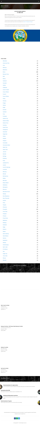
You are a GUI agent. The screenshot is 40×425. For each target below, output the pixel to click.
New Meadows (6, 196)
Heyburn (4, 140)
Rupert (4, 231)
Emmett (4, 109)
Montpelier (5, 187)
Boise (4, 72)
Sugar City (5, 253)
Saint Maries (5, 235)
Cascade (5, 83)
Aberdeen (5, 60)
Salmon (4, 238)
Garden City (5, 118)
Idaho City (5, 147)
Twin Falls (5, 255)
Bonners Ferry (6, 74)
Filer (4, 114)
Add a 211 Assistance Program (28, 21)
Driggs (4, 103)
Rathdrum (5, 220)
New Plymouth (6, 198)
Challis (4, 85)
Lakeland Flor (6, 162)
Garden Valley (6, 120)
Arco (4, 65)
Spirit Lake (5, 247)
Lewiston (5, 169)
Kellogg (4, 156)
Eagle (4, 107)
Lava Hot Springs (6, 167)
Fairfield (4, 111)
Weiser (4, 258)
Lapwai (4, 165)
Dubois (4, 105)
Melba (4, 178)
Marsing (4, 171)
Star (4, 251)
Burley (4, 78)
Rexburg (4, 222)
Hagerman (5, 134)
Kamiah (4, 154)
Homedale (5, 142)
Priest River (5, 218)
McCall (4, 173)
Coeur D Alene (6, 89)
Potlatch (5, 213)
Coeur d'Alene (6, 91)
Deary (4, 98)
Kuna (4, 160)
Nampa (4, 193)
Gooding (4, 125)
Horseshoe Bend (6, 145)
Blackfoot (5, 69)
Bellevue (5, 67)
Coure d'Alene (6, 96)
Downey (4, 100)
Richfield (5, 224)
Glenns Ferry (5, 122)
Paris (4, 202)
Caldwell (5, 80)
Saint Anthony (6, 233)
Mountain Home (6, 191)
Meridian (5, 180)
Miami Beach (6, 182)
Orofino (4, 200)
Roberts (4, 229)
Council (4, 94)
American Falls (6, 63)
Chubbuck (5, 87)
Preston (4, 216)
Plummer (5, 207)
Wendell (4, 260)
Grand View (5, 127)
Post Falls (5, 211)
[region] (20, 50)
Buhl (4, 76)
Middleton (5, 185)
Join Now (20, 269)
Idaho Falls (5, 149)
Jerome (4, 151)
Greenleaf (5, 131)
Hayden (4, 138)
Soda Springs (6, 244)
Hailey (4, 136)
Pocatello (5, 209)
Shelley (4, 242)
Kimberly (5, 158)
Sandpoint (5, 240)
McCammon (5, 176)
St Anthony (5, 249)
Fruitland (5, 116)
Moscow (5, 189)
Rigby (4, 227)
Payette (4, 204)
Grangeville (5, 129)
